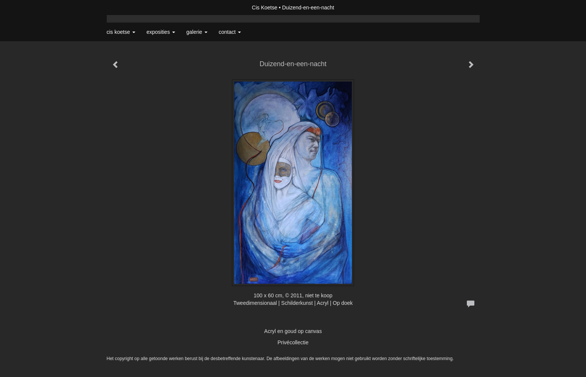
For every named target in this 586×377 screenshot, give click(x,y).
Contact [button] (230, 32)
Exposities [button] (161, 32)
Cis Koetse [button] (121, 32)
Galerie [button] (196, 32)
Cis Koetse (264, 8)
